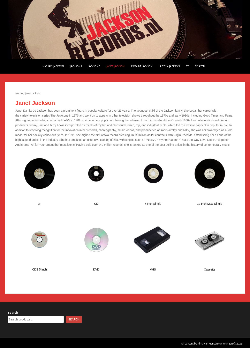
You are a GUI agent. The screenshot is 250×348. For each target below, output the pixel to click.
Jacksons (76, 66)
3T (187, 66)
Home (19, 93)
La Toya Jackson (169, 66)
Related (200, 66)
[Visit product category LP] (39, 178)
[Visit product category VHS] (153, 244)
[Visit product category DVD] (96, 244)
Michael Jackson (53, 66)
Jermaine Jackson (141, 66)
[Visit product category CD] (96, 178)
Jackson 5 (94, 66)
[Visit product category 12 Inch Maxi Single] (209, 178)
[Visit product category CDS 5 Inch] (39, 244)
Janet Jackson (115, 66)
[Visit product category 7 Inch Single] (153, 178)
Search (13, 312)
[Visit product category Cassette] (209, 244)
